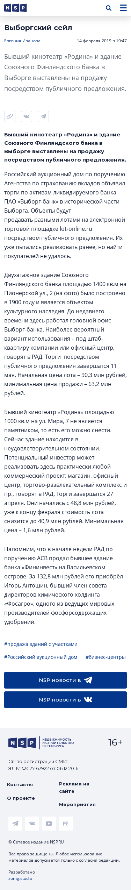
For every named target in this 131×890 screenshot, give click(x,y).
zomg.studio (20, 878)
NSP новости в (65, 680)
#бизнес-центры (106, 657)
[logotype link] (21, 7)
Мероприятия (77, 804)
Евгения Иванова (22, 41)
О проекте (21, 798)
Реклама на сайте (74, 787)
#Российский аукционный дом (40, 657)
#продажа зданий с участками (41, 644)
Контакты (20, 784)
